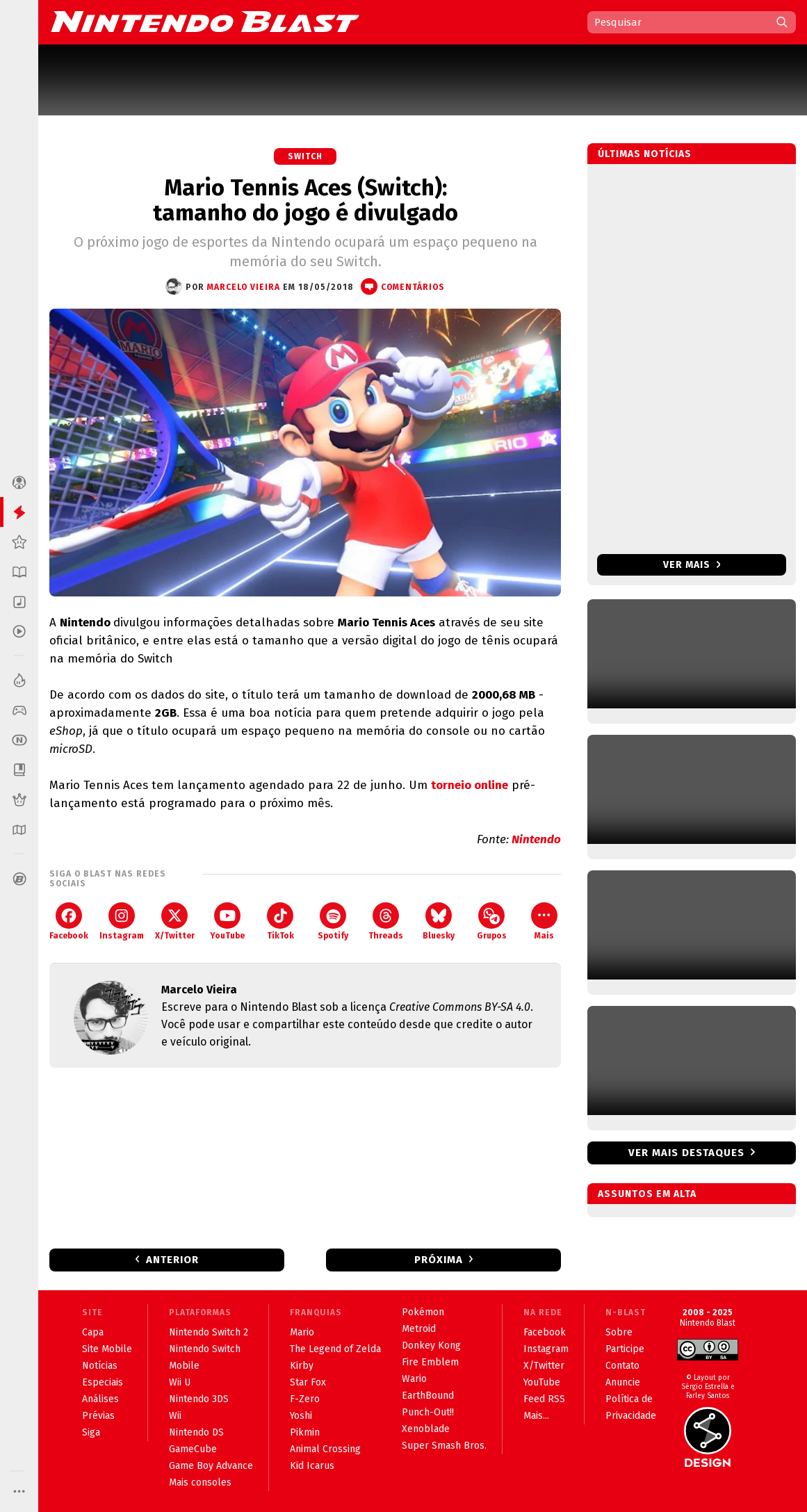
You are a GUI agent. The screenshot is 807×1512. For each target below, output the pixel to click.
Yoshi (301, 1416)
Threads (385, 921)
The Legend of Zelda (335, 1349)
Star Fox (308, 1382)
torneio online (469, 785)
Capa (93, 1332)
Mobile (184, 1366)
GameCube (193, 1449)
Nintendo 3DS (199, 1399)
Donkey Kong (431, 1345)
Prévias (98, 1416)
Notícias (99, 1366)
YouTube (227, 921)
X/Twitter (175, 921)
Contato (622, 1366)
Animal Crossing (325, 1449)
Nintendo (536, 839)
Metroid (419, 1329)
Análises (100, 1399)
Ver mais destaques (686, 1152)
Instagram (121, 921)
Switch (305, 156)
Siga (91, 1432)
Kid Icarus (312, 1466)
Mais (544, 921)
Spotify (333, 921)
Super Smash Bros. (444, 1446)
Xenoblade (426, 1429)
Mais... (536, 1416)
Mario (302, 1332)
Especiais (102, 1382)
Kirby (301, 1366)
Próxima (438, 1259)
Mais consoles (200, 1482)
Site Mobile (107, 1349)
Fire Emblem (430, 1362)
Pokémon (423, 1312)
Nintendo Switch (205, 1349)
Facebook (68, 921)
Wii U (179, 1382)
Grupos (492, 921)
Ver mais (692, 565)
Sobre (619, 1332)
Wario (414, 1379)
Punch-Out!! (428, 1412)
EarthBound (428, 1395)
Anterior (172, 1259)
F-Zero (305, 1399)
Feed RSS (544, 1399)
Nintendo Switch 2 (208, 1332)
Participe (624, 1349)
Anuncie (622, 1382)
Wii (175, 1416)
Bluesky (439, 921)
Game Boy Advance (211, 1466)
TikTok (280, 921)
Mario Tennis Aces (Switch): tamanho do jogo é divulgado (305, 200)
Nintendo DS (196, 1432)
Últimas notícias (645, 154)
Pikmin (305, 1432)
